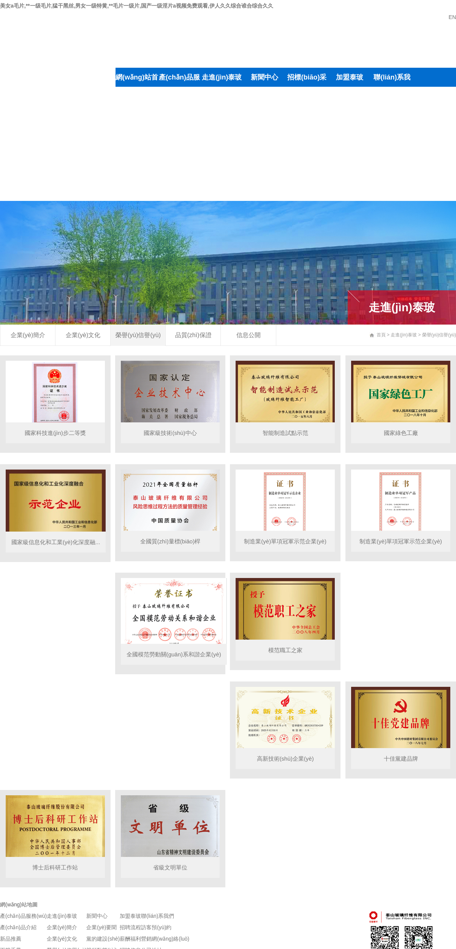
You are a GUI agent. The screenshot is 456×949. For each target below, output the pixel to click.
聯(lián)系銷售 (179, 191)
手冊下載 (179, 172)
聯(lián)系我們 (392, 86)
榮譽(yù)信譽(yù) (221, 144)
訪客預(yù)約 (392, 115)
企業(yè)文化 (221, 115)
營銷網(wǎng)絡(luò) (392, 144)
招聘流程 (349, 96)
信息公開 (248, 335)
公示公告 (264, 172)
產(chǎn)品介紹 (179, 124)
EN (452, 17)
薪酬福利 (349, 115)
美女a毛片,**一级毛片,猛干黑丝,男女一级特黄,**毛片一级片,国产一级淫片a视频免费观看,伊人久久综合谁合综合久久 (136, 6)
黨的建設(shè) (264, 124)
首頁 (381, 335)
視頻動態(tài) (264, 153)
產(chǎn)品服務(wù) (179, 86)
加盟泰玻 (349, 77)
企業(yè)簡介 (221, 96)
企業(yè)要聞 (264, 96)
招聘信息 (349, 134)
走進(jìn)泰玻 (222, 77)
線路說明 (392, 172)
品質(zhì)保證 (221, 172)
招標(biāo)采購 (306, 86)
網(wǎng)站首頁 (137, 86)
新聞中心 (264, 77)
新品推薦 (179, 153)
